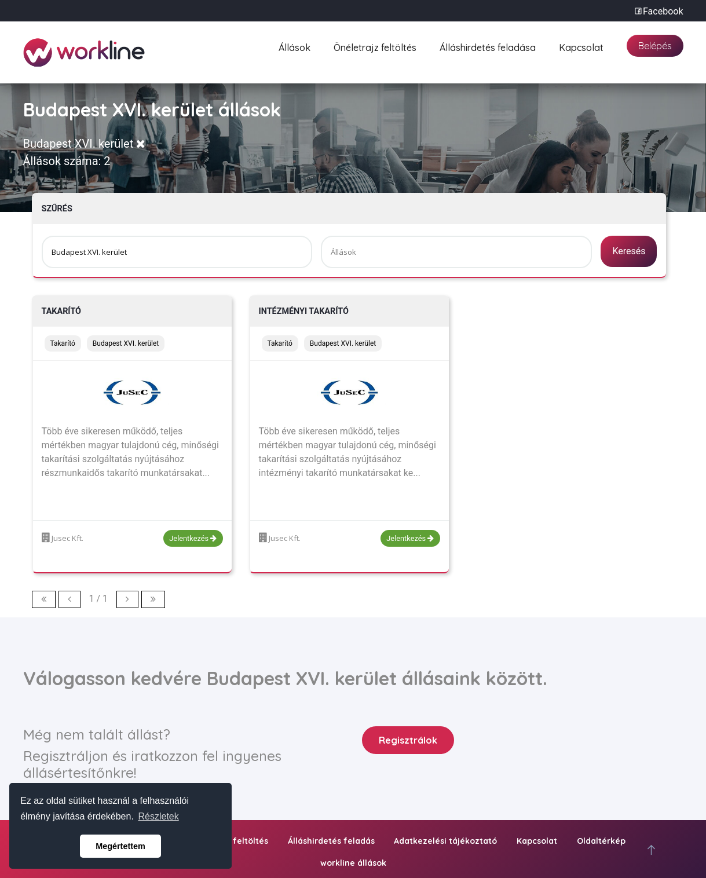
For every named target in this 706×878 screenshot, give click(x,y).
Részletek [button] (158, 816)
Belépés (655, 46)
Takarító (62, 311)
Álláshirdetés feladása (488, 46)
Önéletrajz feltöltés (375, 46)
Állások (294, 46)
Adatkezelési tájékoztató (445, 841)
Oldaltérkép (601, 841)
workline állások (353, 863)
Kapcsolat (581, 46)
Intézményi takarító (304, 311)
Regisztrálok (408, 740)
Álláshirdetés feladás (331, 841)
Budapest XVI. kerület (84, 144)
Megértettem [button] (120, 846)
